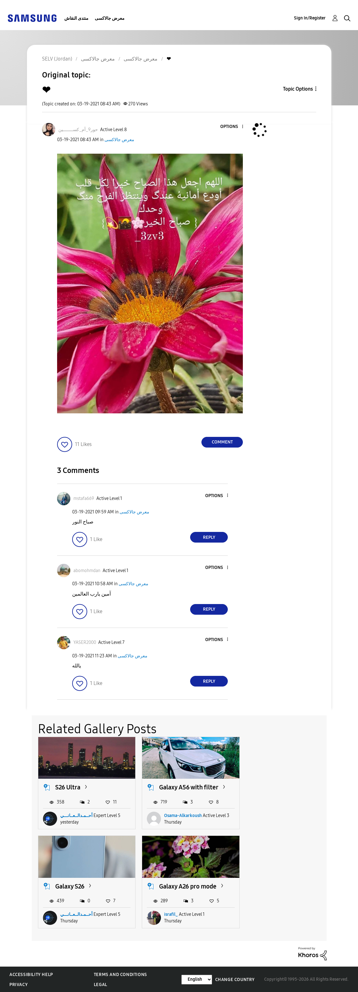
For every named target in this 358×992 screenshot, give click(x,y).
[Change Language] (196, 979)
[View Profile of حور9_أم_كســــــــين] (78, 129)
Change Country (235, 979)
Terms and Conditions (120, 974)
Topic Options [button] (298, 89)
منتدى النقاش (76, 18)
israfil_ (67, 914)
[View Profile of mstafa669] (83, 498)
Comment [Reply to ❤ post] (222, 442)
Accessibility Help (31, 974)
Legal (100, 984)
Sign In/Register (310, 18)
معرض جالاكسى (110, 18)
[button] (232, 127)
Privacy (18, 984)
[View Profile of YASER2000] (84, 642)
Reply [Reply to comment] (209, 537)
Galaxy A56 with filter (188, 787)
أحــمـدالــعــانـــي (76, 815)
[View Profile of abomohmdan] (86, 570)
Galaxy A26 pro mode (84, 885)
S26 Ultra (67, 787)
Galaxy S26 (276, 787)
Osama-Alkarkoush (182, 815)
